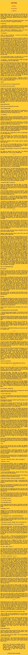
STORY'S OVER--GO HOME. (14, 653)
